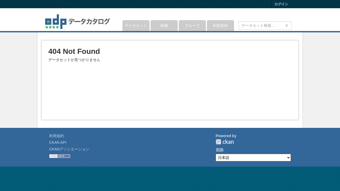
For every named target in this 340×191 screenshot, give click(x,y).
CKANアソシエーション (69, 149)
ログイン (281, 4)
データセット (136, 25)
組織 (164, 25)
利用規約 (220, 25)
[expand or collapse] (291, 19)
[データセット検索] (265, 25)
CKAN (225, 142)
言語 (219, 150)
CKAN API (57, 142)
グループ (192, 25)
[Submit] (286, 25)
